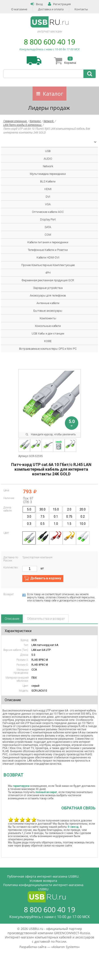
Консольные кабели (48, 326)
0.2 (82, 516)
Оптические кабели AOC (48, 212)
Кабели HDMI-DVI (48, 257)
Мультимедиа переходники (48, 174)
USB (48, 151)
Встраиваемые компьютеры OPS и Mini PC (48, 348)
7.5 (42, 516)
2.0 (69, 509)
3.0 (29, 516)
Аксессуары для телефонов (48, 295)
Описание (12, 618)
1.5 (69, 523)
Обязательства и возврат (46, 618)
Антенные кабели (48, 303)
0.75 (69, 516)
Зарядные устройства (48, 288)
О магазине (19, 9)
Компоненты (48, 318)
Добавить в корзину (45, 578)
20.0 (83, 509)
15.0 (56, 509)
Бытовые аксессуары (47, 310)
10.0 (83, 523)
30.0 (42, 509)
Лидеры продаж (49, 107)
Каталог (53, 93)
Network (48, 121)
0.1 (56, 516)
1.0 (56, 523)
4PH (48, 272)
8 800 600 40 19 (49, 42)
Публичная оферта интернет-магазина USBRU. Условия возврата (43, 878)
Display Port (48, 219)
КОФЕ (48, 341)
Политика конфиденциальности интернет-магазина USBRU (43, 887)
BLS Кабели (48, 181)
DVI (48, 196)
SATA (48, 227)
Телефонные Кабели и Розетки (48, 250)
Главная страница (15, 121)
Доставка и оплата (51, 9)
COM (48, 234)
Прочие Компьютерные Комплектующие (48, 265)
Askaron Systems (65, 947)
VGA (48, 204)
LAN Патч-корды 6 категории (22, 125)
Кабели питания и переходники (47, 242)
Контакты (81, 9)
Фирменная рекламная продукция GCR (48, 280)
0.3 (29, 523)
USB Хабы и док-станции (48, 333)
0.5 (42, 523)
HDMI (48, 189)
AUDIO (48, 158)
